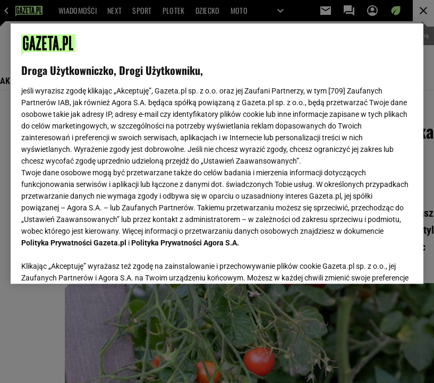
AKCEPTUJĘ (376, 263)
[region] (217, 153)
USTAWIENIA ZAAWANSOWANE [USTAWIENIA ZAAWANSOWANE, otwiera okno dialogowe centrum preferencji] (91, 262)
